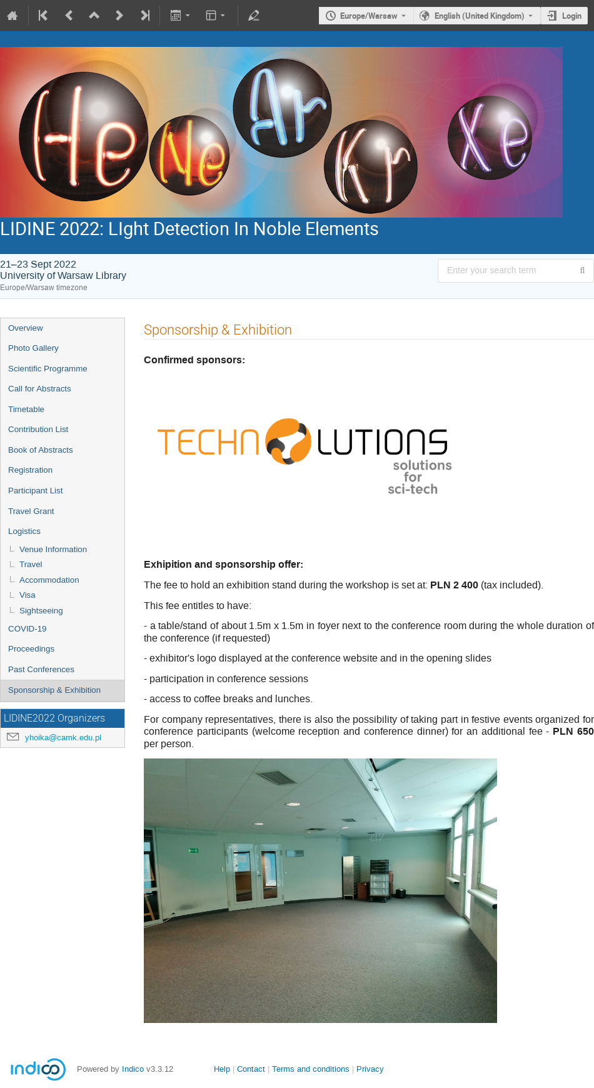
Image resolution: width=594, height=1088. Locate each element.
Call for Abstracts (39, 388)
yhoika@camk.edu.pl (63, 737)
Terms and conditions (311, 1069)
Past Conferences (41, 669)
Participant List (35, 490)
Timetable (26, 409)
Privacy (370, 1069)
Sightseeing (41, 610)
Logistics (24, 531)
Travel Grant (31, 511)
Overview (25, 328)
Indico (133, 1069)
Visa (27, 595)
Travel (31, 564)
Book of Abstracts (40, 450)
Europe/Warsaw (369, 15)
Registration (30, 470)
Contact (251, 1069)
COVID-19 (27, 628)
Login (571, 15)
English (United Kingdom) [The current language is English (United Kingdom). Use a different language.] (480, 15)
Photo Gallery (33, 348)
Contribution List (38, 429)
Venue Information (53, 549)
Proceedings (31, 648)
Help (222, 1069)
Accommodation (49, 580)
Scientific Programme (48, 368)
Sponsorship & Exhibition (54, 690)
